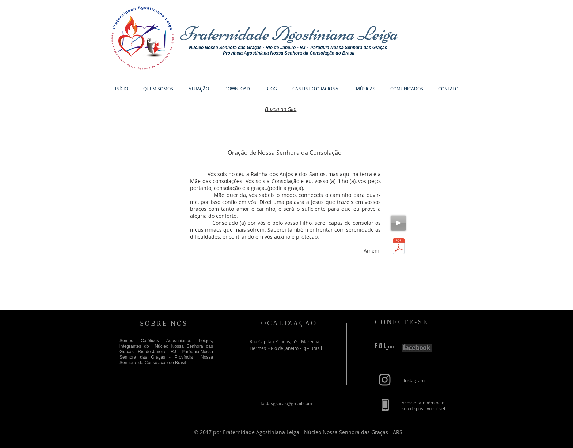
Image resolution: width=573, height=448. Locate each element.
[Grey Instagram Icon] (384, 380)
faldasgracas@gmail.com (286, 403)
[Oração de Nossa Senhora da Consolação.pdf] (398, 247)
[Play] (398, 223)
